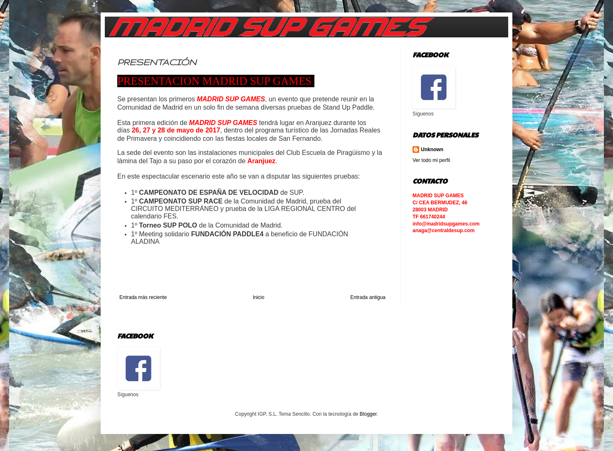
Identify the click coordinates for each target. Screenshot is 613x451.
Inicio (258, 297)
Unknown (432, 149)
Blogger (368, 414)
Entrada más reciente (143, 297)
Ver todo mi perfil (431, 160)
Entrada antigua (368, 297)
